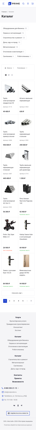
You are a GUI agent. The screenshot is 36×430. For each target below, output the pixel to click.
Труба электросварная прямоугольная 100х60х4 (9, 134)
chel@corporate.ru (10, 392)
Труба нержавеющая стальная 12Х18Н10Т (8, 167)
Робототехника (24, 56)
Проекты (18, 378)
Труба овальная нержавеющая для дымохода (25, 167)
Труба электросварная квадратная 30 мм (9, 101)
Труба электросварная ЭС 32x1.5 (9, 201)
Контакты (18, 375)
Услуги (18, 317)
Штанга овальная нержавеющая (26, 99)
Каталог (18, 337)
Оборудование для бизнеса (15, 28)
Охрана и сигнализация (13, 33)
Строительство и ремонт (14, 38)
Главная (4, 12)
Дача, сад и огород (11, 42)
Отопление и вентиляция (13, 52)
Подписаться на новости (18, 413)
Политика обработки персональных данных (18, 425)
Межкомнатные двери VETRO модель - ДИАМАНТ (25, 273)
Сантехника (8, 56)
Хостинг (18, 330)
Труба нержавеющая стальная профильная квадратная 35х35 (26, 134)
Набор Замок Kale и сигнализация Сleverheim (26, 237)
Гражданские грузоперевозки (18, 324)
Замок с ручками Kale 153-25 (9, 272)
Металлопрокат (10, 47)
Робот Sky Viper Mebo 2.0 (8, 236)
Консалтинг (18, 327)
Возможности (18, 382)
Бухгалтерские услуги (18, 321)
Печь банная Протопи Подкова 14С (26, 201)
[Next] (32, 301)
